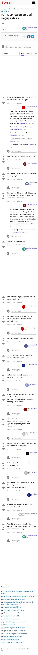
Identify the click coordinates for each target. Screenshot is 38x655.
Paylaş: (9, 103)
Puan (35, 53)
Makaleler (3, 649)
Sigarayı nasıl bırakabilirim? (12, 607)
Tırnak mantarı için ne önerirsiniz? (12, 642)
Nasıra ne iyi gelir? (9, 625)
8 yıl (27, 29)
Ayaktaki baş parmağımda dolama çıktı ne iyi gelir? (19, 596)
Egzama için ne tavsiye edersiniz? (14, 631)
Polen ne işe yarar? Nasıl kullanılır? (14, 628)
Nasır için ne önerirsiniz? (11, 619)
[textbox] (21, 47)
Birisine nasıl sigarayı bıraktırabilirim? (16, 634)
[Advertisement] (19, 76)
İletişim (29, 649)
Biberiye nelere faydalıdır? (11, 613)
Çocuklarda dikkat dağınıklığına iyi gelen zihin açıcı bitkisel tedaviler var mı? (17, 603)
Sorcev (13, 3)
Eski (22, 53)
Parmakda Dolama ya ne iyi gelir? (14, 599)
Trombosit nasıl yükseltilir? (11, 616)
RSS (2, 651)
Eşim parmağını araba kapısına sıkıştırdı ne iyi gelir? (17, 592)
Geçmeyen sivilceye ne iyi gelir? (14, 610)
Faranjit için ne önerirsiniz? (10, 640)
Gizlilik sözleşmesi (12, 649)
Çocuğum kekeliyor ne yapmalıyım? (14, 622)
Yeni (28, 53)
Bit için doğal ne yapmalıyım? (12, 637)
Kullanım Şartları (22, 649)
